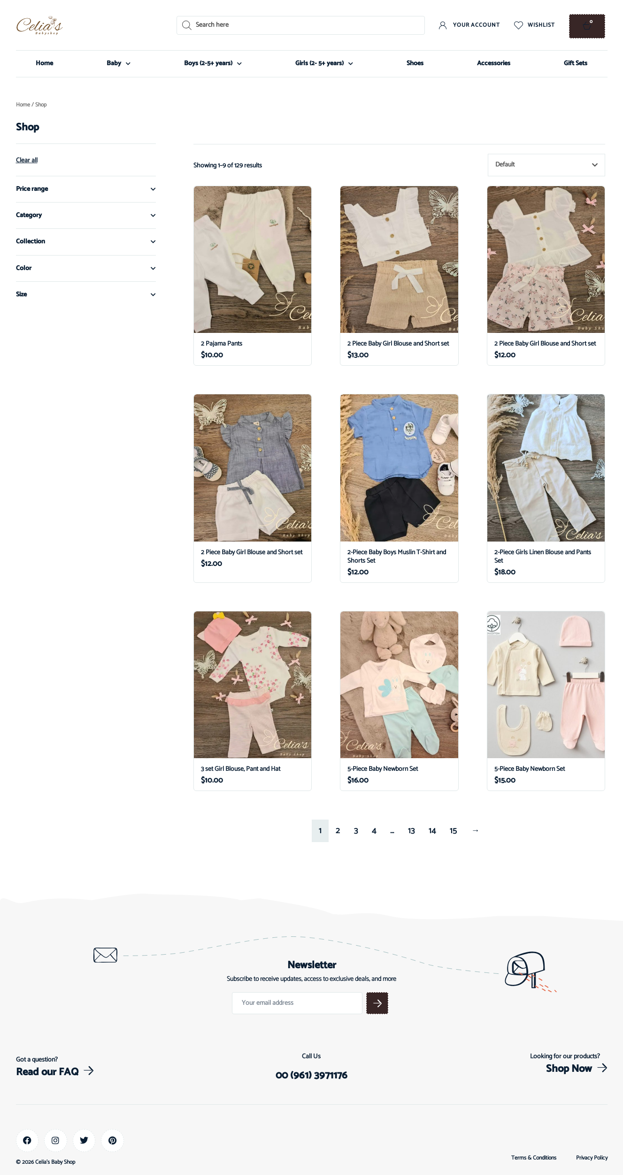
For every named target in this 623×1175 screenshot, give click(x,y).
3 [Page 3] (356, 831)
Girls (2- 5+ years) (324, 63)
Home (44, 63)
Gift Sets (575, 63)
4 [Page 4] (374, 831)
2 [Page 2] (338, 831)
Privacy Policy (592, 1158)
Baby (119, 63)
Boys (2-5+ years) (213, 63)
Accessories (493, 63)
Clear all (27, 161)
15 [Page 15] (453, 831)
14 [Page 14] (432, 831)
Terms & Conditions (533, 1158)
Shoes (415, 63)
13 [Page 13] (411, 831)
